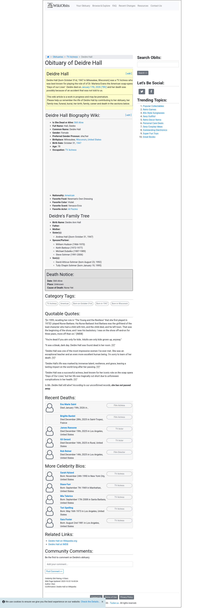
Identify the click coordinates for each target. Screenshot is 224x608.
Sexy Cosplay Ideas (152, 126)
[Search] (158, 64)
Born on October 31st (82, 303)
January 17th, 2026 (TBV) (94, 87)
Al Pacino (73, 209)
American (69, 195)
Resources (143, 5)
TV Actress (72, 57)
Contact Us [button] (96, 597)
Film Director (119, 452)
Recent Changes (127, 5)
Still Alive (78, 122)
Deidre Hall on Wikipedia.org (62, 541)
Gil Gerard (65, 439)
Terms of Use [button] (111, 597)
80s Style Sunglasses (153, 113)
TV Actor (119, 429)
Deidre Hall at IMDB (58, 544)
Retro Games (149, 109)
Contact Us (156, 5)
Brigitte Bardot (67, 416)
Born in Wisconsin (120, 303)
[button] (142, 91)
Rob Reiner (66, 451)
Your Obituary (83, 5)
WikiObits (58, 5)
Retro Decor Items (152, 119)
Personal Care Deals (153, 123)
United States (94, 139)
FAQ (114, 5)
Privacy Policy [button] (126, 597)
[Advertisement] (112, 32)
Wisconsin (81, 139)
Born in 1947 (102, 303)
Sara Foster (66, 519)
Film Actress (119, 405)
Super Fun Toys (150, 133)
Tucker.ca (114, 603)
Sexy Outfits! (149, 116)
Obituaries (58, 57)
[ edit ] (129, 73)
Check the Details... (90, 601)
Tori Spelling (66, 507)
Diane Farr (65, 484)
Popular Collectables (153, 106)
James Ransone (68, 427)
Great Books (149, 137)
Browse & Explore (101, 5)
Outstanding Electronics (155, 130)
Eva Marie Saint (68, 404)
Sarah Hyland (67, 472)
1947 (78, 143)
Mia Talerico (66, 496)
